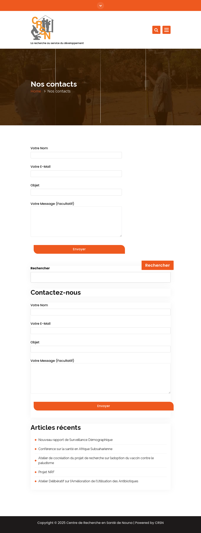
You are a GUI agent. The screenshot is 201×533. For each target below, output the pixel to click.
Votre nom (76, 152)
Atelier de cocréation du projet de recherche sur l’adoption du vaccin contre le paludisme (96, 460)
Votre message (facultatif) (76, 219)
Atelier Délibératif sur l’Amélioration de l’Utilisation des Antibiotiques (88, 481)
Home (36, 91)
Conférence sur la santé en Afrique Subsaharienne (75, 449)
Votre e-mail (76, 170)
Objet (76, 189)
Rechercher (40, 268)
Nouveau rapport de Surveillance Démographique (75, 440)
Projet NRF (46, 472)
